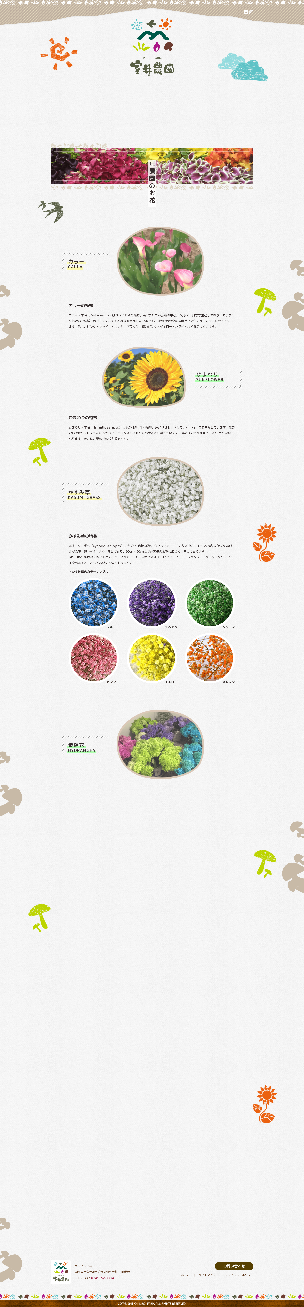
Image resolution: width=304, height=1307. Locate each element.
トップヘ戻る (270, 1272)
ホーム (185, 1275)
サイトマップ (207, 1275)
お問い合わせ (234, 1266)
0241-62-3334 (102, 1278)
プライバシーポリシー (239, 1275)
